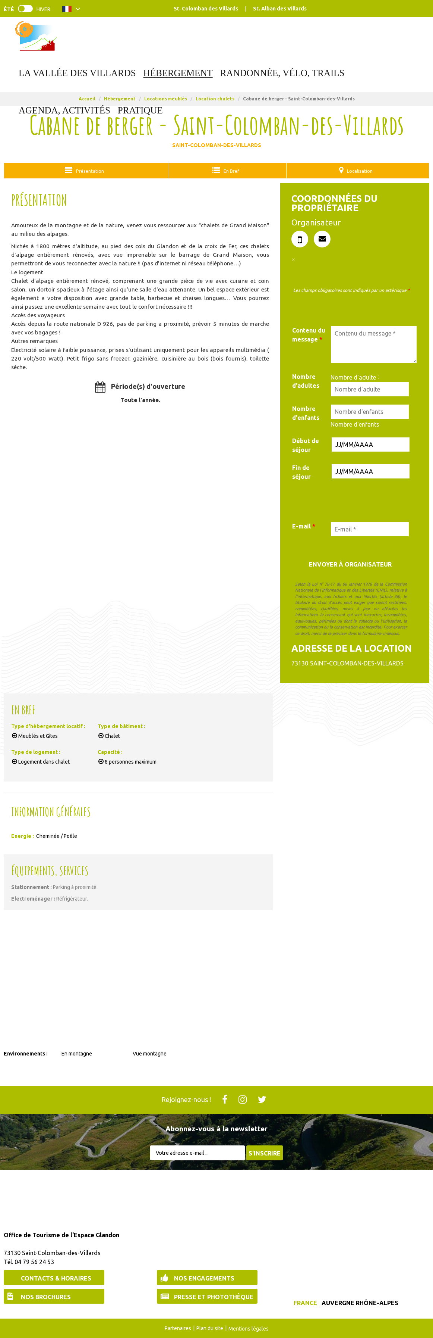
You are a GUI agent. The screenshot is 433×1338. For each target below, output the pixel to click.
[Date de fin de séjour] (370, 471)
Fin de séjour (301, 472)
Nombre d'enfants (305, 413)
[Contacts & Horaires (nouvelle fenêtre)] (54, 1277)
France (305, 1302)
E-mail (303, 526)
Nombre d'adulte (353, 377)
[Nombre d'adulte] (370, 388)
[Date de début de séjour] (370, 444)
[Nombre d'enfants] (370, 411)
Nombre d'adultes (305, 381)
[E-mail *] (370, 528)
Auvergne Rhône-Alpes (360, 1302)
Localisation (357, 170)
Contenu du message (308, 334)
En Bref (228, 170)
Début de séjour (305, 445)
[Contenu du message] (374, 344)
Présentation (89, 170)
